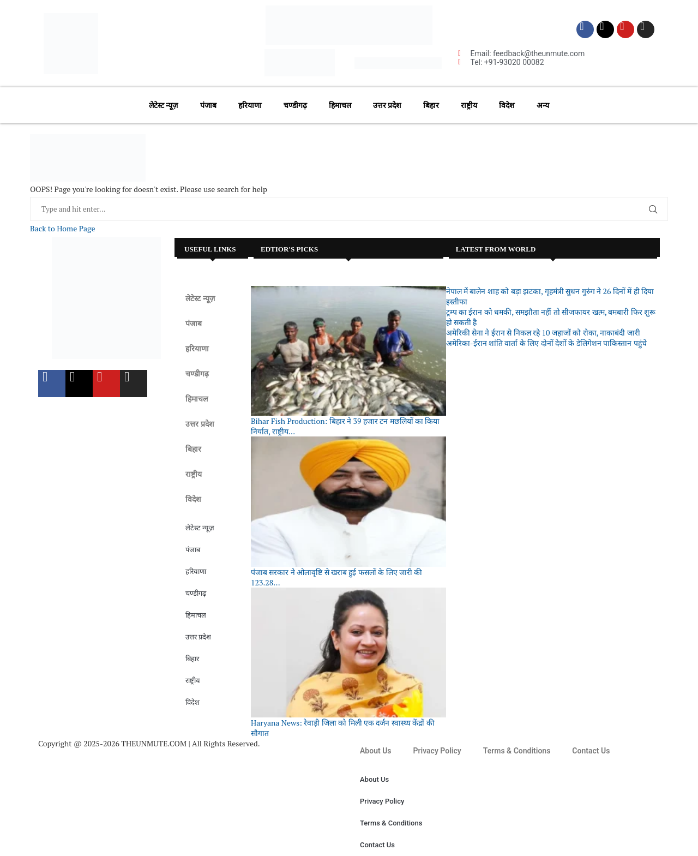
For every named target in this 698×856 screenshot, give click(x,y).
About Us (376, 750)
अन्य (543, 105)
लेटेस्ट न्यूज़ (163, 105)
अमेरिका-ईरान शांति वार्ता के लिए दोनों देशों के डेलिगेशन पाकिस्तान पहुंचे (546, 343)
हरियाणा (250, 105)
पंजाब (208, 105)
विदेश (507, 105)
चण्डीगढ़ (295, 105)
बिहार (431, 105)
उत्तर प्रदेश (387, 105)
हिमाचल (340, 105)
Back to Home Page (62, 228)
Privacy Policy (437, 750)
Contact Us (591, 750)
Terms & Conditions (517, 750)
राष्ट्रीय (469, 105)
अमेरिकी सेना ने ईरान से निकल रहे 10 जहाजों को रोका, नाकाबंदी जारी (543, 332)
